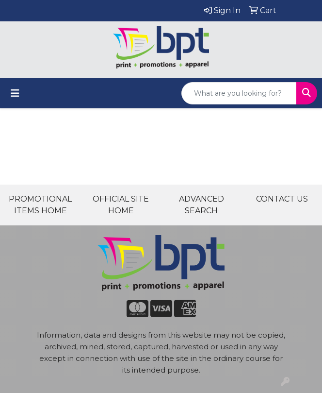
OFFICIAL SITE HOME (121, 204)
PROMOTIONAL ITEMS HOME (40, 204)
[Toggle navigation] (15, 93)
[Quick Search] (239, 93)
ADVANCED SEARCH (201, 204)
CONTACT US (282, 199)
